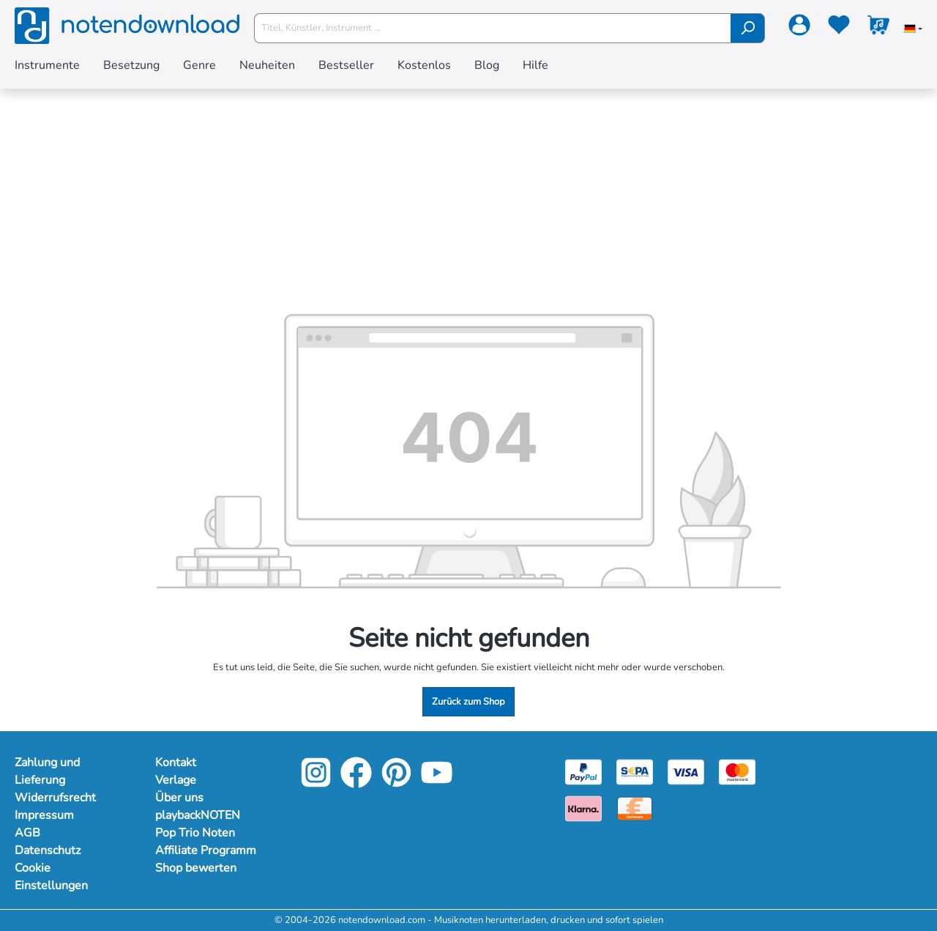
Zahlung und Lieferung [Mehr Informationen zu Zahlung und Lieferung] (47, 771)
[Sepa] (635, 771)
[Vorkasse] (635, 808)
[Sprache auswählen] (913, 30)
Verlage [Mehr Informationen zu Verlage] (175, 780)
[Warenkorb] (878, 28)
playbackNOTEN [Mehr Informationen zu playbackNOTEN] (197, 815)
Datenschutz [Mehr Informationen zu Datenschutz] (48, 850)
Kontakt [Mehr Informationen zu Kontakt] (175, 762)
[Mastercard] (737, 771)
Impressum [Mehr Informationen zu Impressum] (44, 815)
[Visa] (686, 771)
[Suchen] (748, 28)
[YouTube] (436, 783)
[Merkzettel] (839, 28)
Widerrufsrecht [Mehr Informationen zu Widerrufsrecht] (55, 798)
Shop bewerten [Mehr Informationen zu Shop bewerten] (195, 868)
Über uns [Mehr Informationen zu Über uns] (179, 798)
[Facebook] (356, 783)
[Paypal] (583, 771)
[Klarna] (583, 808)
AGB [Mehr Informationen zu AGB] (27, 833)
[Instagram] (315, 783)
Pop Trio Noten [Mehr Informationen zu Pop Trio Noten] (195, 833)
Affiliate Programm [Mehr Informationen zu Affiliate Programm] (205, 850)
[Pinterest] (396, 783)
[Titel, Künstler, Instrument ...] (492, 28)
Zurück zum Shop (468, 701)
